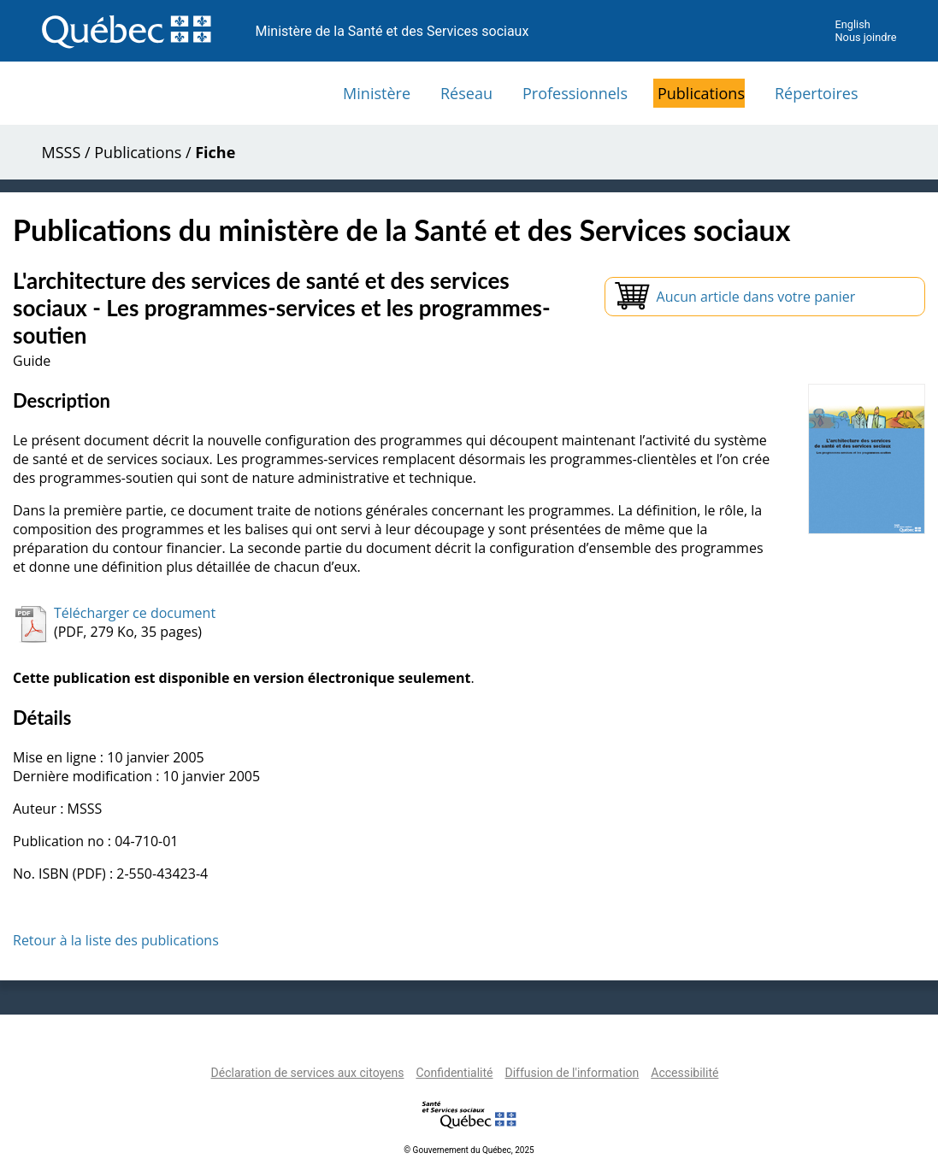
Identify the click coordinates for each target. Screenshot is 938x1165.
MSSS (61, 152)
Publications (701, 93)
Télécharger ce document (134, 612)
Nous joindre (865, 37)
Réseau (466, 93)
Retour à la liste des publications (116, 940)
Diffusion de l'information (571, 1073)
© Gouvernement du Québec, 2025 (469, 1150)
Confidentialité (454, 1073)
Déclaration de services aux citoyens (307, 1073)
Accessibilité (684, 1073)
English (852, 24)
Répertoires (816, 93)
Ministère (376, 93)
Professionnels (575, 93)
